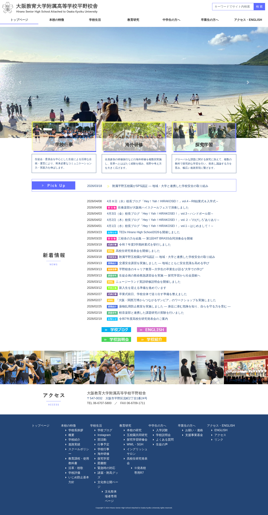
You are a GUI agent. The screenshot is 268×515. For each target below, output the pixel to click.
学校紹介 (74, 439)
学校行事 (103, 449)
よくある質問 (165, 439)
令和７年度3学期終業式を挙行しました (145, 244)
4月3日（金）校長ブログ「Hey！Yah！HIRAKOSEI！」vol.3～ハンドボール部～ (160, 213)
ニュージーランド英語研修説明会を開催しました (148, 281)
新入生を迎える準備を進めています (142, 287)
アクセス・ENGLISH (221, 425)
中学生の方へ (157, 425)
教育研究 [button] (133, 19)
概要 (71, 435)
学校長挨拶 (75, 430)
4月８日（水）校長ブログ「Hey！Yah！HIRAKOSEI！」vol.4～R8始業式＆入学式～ (163, 201)
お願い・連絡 (194, 430)
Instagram (104, 435)
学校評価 (74, 472)
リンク (218, 439)
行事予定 (103, 444)
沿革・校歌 (75, 468)
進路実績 (74, 444)
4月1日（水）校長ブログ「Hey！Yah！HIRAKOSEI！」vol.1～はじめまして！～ (160, 225)
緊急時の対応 (106, 468)
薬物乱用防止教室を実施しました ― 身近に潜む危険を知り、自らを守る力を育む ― (175, 306)
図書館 (102, 463)
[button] (20, 82)
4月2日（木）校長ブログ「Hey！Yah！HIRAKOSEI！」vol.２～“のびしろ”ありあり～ (163, 219)
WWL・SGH (135, 444)
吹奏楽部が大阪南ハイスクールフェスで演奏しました (153, 207)
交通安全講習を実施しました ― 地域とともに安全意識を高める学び (164, 263)
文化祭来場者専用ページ (111, 496)
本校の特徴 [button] (57, 19)
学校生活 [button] (95, 19)
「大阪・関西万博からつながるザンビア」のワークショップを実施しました (166, 300)
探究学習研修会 (137, 439)
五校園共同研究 (137, 435)
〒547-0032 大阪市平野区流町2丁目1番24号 (117, 398)
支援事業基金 (194, 435)
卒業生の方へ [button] (210, 19)
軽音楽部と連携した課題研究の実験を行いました (151, 312)
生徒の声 (162, 444)
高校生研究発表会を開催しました (138, 250)
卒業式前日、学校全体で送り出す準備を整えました (153, 294)
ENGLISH (220, 430)
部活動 (102, 439)
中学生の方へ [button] (172, 19)
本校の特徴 (68, 425)
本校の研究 (134, 430)
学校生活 (96, 425)
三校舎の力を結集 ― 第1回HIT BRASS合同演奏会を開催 (155, 238)
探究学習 (103, 458)
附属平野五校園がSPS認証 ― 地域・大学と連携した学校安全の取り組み (160, 186)
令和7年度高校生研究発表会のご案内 (143, 318)
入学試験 (162, 430)
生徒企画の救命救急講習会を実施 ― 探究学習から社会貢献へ (159, 275)
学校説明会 (163, 435)
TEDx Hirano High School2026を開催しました (149, 232)
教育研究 (125, 425)
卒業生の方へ (187, 425)
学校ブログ (105, 430)
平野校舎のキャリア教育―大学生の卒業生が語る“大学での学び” (161, 269)
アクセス (220, 435)
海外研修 (103, 453)
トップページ (19, 19)
